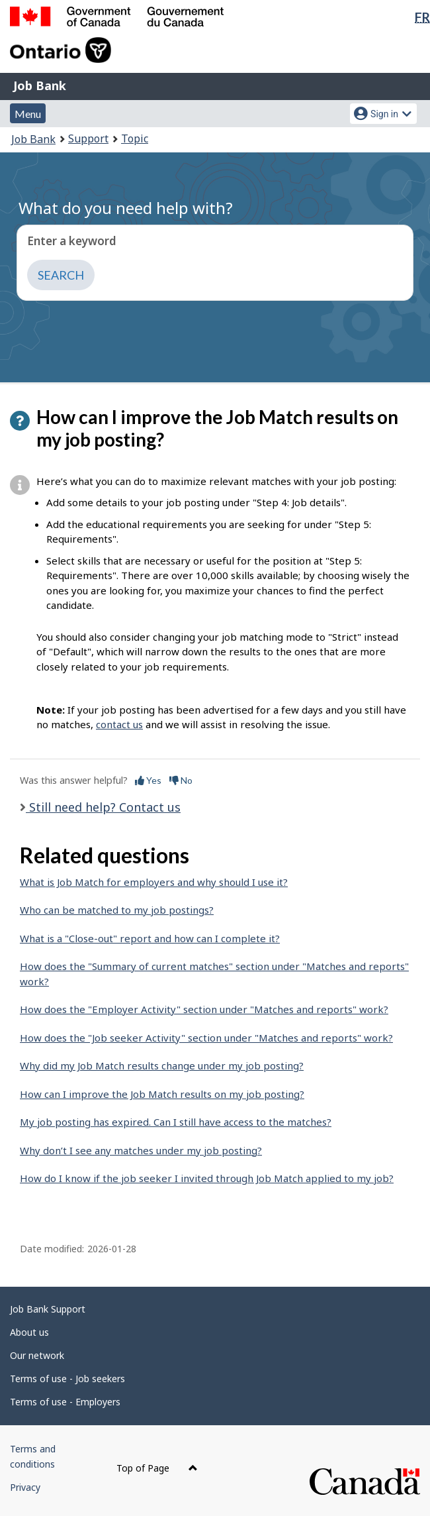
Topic (134, 138)
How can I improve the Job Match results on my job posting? (162, 1094)
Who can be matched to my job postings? (117, 909)
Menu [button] (28, 113)
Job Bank (39, 85)
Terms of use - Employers (65, 1401)
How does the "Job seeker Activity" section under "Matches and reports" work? (206, 1037)
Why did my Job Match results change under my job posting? (162, 1065)
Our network (37, 1355)
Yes (148, 780)
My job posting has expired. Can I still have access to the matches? (175, 1121)
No (181, 780)
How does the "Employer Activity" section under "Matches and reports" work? (204, 1009)
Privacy (25, 1487)
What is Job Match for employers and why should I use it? (154, 882)
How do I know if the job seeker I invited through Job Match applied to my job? (207, 1178)
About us (29, 1332)
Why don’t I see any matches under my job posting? (141, 1150)
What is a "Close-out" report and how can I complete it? (150, 938)
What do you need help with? (126, 208)
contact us (119, 724)
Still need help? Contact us (103, 807)
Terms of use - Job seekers (67, 1378)
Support (88, 138)
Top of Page (157, 1468)
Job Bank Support (47, 1309)
